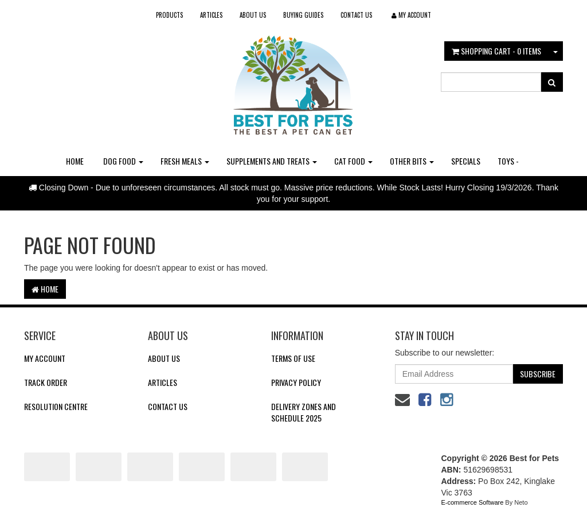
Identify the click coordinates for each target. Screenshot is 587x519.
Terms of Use (293, 358)
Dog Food (123, 161)
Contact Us (356, 14)
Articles (211, 14)
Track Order (45, 382)
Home (75, 161)
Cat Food (353, 161)
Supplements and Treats (271, 161)
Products (169, 14)
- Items (496, 51)
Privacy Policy (296, 382)
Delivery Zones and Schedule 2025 (303, 412)
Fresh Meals (185, 161)
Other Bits (412, 161)
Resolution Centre (56, 406)
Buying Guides (303, 14)
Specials (465, 161)
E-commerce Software (472, 502)
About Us (253, 14)
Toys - (508, 161)
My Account (44, 358)
